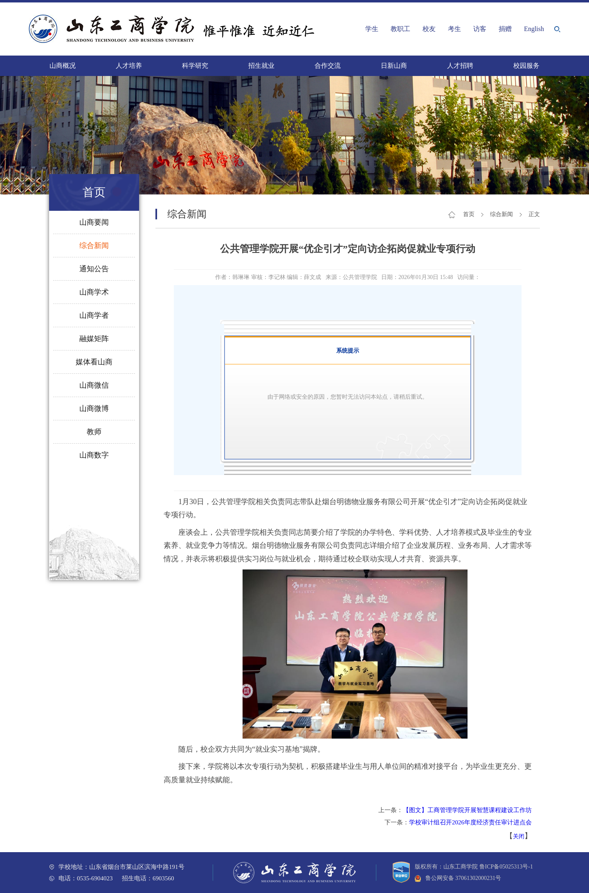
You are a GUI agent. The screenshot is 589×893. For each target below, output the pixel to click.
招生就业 (261, 65)
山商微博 (94, 408)
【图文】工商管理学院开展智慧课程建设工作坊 (467, 810)
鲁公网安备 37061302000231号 (458, 878)
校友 (429, 28)
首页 (468, 214)
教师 (94, 432)
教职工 (400, 28)
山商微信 (94, 385)
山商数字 (94, 455)
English (534, 28)
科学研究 (195, 65)
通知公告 (94, 269)
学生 (371, 28)
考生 (454, 28)
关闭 (518, 836)
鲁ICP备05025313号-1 (506, 867)
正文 (534, 214)
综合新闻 (94, 245)
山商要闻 (94, 222)
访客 (479, 28)
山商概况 (62, 65)
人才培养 (129, 65)
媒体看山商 (94, 362)
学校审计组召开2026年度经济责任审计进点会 (470, 822)
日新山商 (394, 65)
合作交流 (328, 65)
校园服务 (526, 65)
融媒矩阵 (94, 339)
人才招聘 (460, 65)
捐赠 (505, 28)
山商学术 (94, 292)
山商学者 (94, 315)
